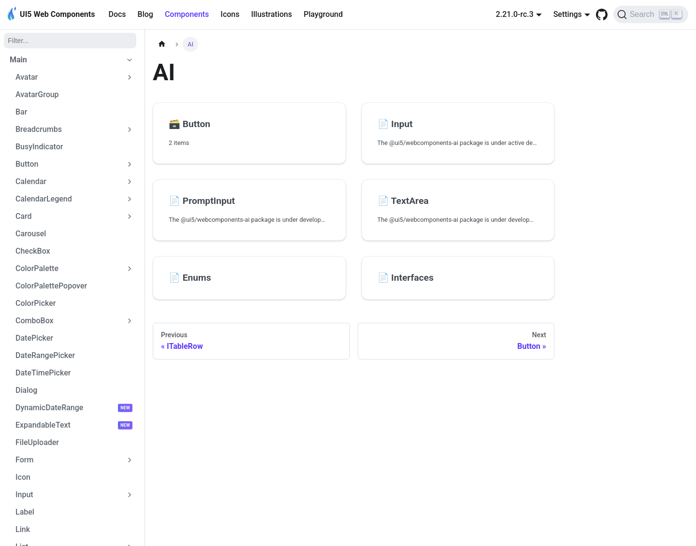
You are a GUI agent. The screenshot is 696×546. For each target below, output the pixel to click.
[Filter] (70, 40)
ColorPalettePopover (51, 285)
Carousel (30, 233)
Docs (117, 14)
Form (24, 459)
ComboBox (34, 320)
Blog (145, 14)
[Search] (650, 14)
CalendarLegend (43, 198)
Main (18, 59)
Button (26, 164)
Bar (21, 111)
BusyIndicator (39, 146)
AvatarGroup (37, 94)
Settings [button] (567, 14)
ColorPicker (35, 303)
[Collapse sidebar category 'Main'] (129, 60)
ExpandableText (43, 425)
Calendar (30, 181)
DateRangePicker (45, 355)
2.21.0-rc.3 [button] (515, 14)
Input (24, 494)
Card (23, 216)
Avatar (26, 77)
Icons (229, 14)
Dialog (26, 390)
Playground (323, 14)
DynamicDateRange (49, 407)
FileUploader (37, 442)
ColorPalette (36, 268)
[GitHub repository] (602, 14)
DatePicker (34, 338)
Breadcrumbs (38, 129)
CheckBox (32, 251)
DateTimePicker (43, 372)
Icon (22, 477)
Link (22, 529)
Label (24, 512)
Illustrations (271, 14)
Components (187, 14)
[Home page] (162, 44)
